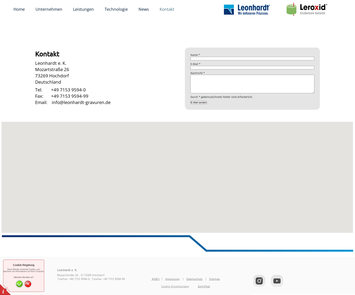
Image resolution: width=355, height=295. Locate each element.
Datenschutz (194, 279)
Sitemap (214, 279)
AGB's (155, 279)
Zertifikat (204, 286)
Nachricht (197, 73)
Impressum (172, 279)
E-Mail (195, 64)
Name (195, 55)
